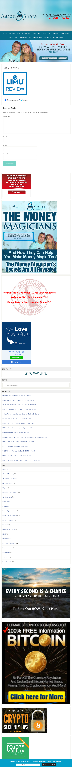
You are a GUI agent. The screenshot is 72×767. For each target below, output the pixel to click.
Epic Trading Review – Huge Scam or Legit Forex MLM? (19, 395)
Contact (56, 756)
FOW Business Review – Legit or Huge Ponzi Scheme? (18, 414)
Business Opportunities (9, 478)
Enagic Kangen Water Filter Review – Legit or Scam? (18, 386)
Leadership (5, 511)
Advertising (5, 455)
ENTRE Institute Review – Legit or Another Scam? (17, 404)
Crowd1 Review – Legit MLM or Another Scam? (16, 441)
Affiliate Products (7, 469)
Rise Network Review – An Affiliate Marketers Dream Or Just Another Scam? (25, 423)
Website (6, 140)
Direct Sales (6, 487)
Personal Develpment (8, 529)
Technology (5, 543)
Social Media (6, 538)
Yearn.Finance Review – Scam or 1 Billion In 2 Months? (19, 391)
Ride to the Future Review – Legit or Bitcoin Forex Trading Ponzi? (22, 446)
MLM (4, 520)
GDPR (15, 756)
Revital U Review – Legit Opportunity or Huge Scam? (18, 409)
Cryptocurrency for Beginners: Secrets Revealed (16, 381)
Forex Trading (6, 492)
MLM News (6, 524)
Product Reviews (7, 534)
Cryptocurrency (7, 483)
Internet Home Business (9, 501)
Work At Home (7, 548)
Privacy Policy (23, 756)
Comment (6, 102)
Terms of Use (33, 756)
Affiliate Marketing (8, 460)
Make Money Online (8, 515)
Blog (3, 474)
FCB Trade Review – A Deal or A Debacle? (15, 432)
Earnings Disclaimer (45, 756)
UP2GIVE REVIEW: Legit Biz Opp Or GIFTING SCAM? (18, 437)
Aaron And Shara (36, 6)
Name (5, 122)
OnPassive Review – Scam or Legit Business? (15, 418)
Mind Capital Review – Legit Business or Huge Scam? (18, 428)
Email (5, 131)
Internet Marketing (8, 506)
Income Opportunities (9, 497)
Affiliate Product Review (9, 464)
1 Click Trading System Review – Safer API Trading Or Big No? (21, 400)
